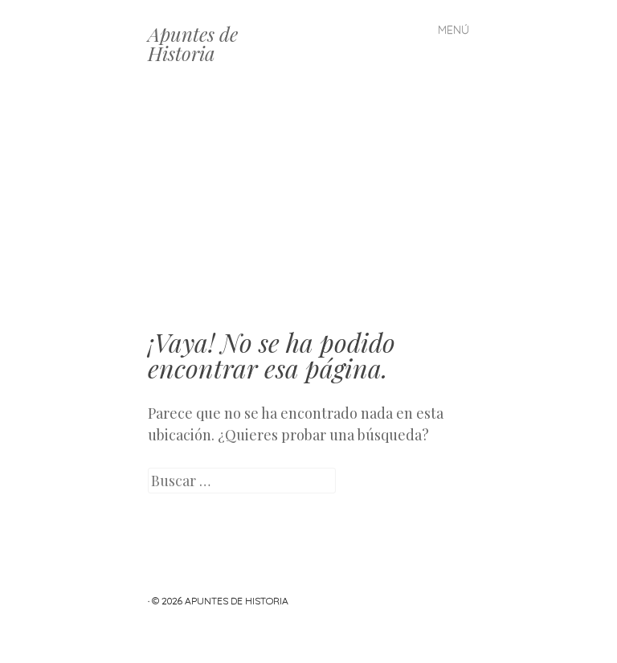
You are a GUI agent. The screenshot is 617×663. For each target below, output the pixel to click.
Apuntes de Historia (193, 43)
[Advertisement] (308, 208)
